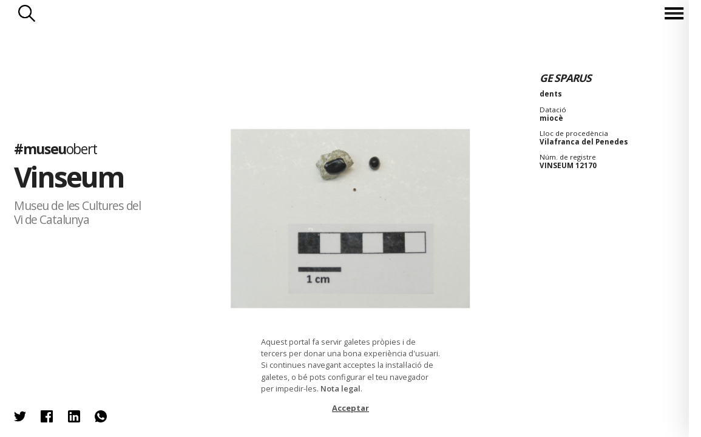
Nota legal (340, 388)
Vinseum (69, 177)
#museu (55, 148)
